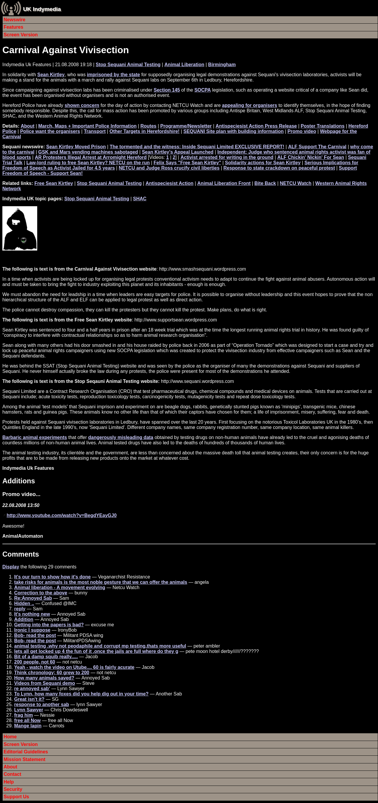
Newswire (14, 19)
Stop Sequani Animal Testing (128, 64)
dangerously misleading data (121, 437)
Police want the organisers (50, 131)
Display (10, 566)
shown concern (82, 105)
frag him (23, 715)
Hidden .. (24, 603)
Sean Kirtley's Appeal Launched (177, 152)
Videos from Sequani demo (44, 683)
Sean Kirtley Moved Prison (76, 146)
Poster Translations (323, 126)
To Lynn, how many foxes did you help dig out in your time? (81, 693)
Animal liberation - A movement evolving (59, 587)
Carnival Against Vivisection (65, 50)
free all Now (27, 720)
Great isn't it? (29, 699)
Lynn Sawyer (28, 709)
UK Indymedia (42, 9)
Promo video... (21, 494)
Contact (12, 774)
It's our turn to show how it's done (52, 576)
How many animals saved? (44, 677)
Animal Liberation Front (223, 183)
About (27, 126)
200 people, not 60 (34, 661)
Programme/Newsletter (186, 126)
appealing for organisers (249, 105)
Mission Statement (24, 759)
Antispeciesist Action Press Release (256, 126)
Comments (20, 554)
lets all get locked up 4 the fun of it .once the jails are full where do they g (96, 651)
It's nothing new (32, 614)
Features (13, 27)
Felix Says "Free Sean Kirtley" (187, 162)
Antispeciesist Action (169, 183)
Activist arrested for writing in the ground (226, 157)
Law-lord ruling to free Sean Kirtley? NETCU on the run (88, 162)
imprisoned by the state (113, 74)
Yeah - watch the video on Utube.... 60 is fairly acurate (74, 667)
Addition (23, 619)
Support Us (16, 796)
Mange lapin (27, 725)
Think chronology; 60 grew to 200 (51, 672)
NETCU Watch (296, 183)
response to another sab (41, 704)
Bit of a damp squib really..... (46, 656)
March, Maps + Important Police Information (87, 126)
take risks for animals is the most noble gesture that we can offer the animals (100, 582)
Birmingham (222, 64)
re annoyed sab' (32, 688)
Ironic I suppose (32, 630)
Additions (18, 481)
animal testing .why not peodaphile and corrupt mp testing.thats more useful (100, 645)
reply (19, 608)
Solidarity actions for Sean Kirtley (263, 162)
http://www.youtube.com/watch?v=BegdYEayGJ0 (61, 515)
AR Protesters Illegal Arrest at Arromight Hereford (90, 157)
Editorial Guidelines (26, 751)
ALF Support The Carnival (317, 146)
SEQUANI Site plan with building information (233, 131)
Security (13, 789)
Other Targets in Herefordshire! (145, 131)
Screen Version (21, 34)
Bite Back (265, 183)
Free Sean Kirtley (53, 183)
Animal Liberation (184, 64)
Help (9, 781)
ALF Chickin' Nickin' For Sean (310, 157)
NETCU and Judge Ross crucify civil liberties (169, 167)
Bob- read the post (35, 635)
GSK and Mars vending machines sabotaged (88, 152)
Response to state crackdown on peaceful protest (279, 167)
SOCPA (202, 89)
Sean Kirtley (50, 74)
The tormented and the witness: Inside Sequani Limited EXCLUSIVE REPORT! (197, 146)
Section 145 (167, 89)
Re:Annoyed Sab (33, 598)
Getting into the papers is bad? (49, 624)
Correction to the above (40, 592)
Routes (148, 126)
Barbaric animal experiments (34, 437)
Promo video (302, 131)
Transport (95, 131)
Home (10, 736)
